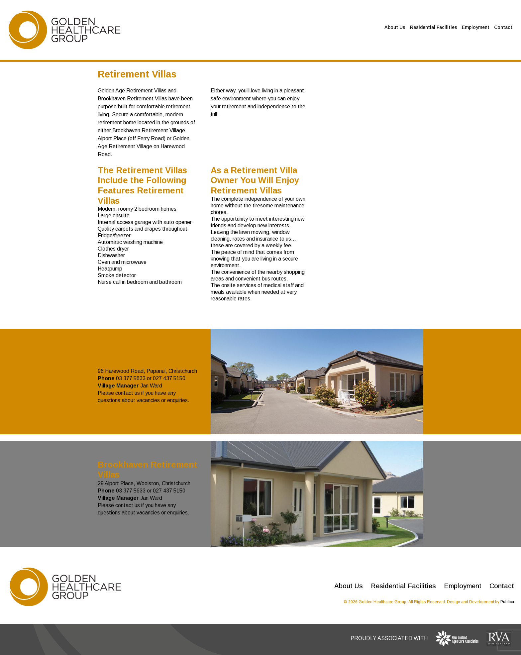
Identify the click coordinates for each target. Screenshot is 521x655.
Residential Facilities (433, 27)
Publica (507, 602)
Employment (475, 27)
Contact (503, 27)
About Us (394, 27)
